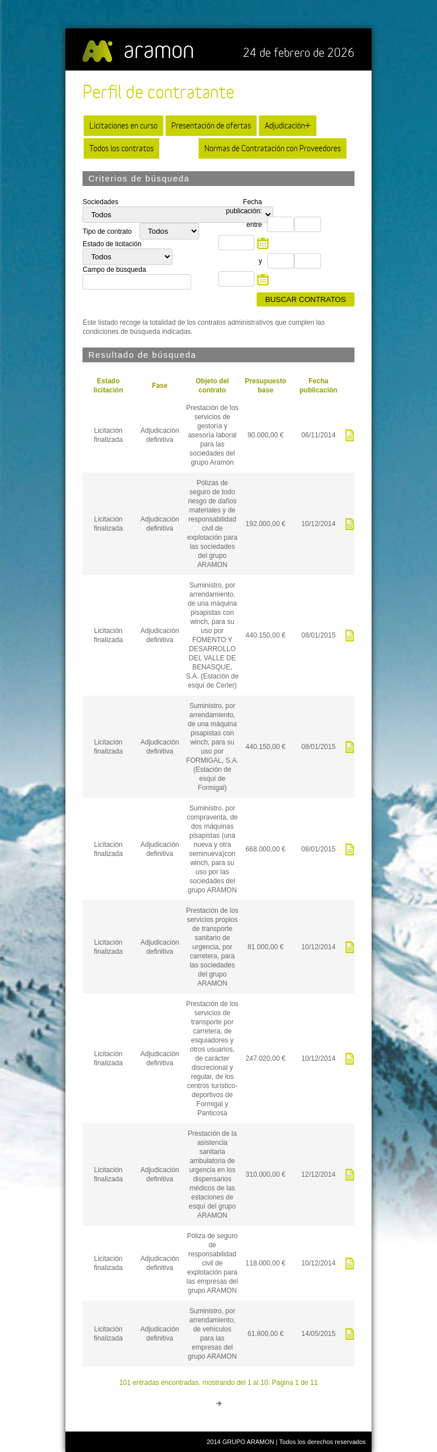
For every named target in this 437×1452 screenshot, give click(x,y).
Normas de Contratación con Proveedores (272, 148)
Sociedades (100, 202)
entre (254, 225)
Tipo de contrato (108, 231)
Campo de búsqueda (114, 270)
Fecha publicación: (244, 206)
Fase (159, 386)
